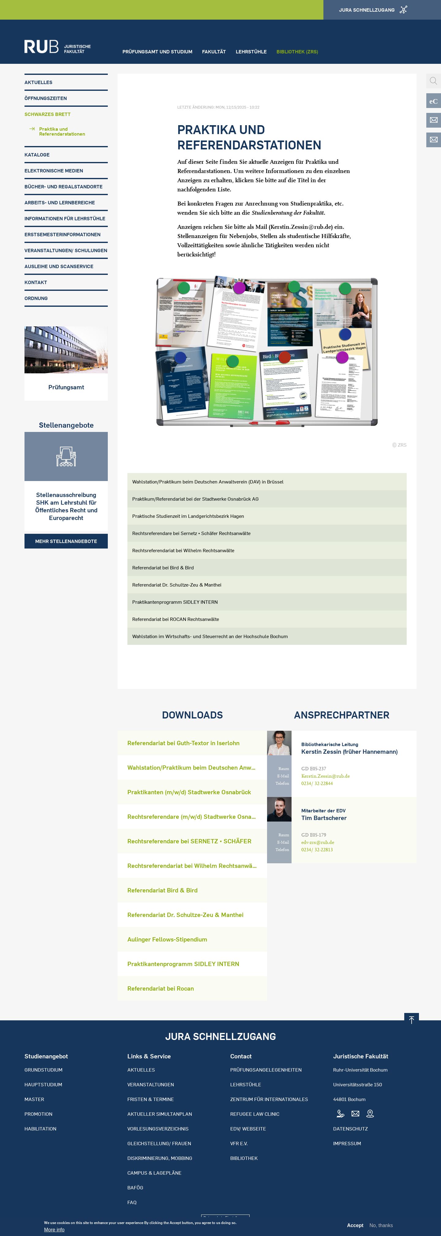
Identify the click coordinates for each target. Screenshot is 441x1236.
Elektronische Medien (53, 170)
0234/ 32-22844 (317, 783)
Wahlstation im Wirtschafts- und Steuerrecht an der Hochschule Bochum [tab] (210, 636)
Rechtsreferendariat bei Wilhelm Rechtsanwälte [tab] (183, 550)
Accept (355, 1227)
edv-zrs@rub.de (317, 842)
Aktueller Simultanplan (159, 1114)
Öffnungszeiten (45, 98)
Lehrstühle (251, 51)
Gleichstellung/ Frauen (159, 1143)
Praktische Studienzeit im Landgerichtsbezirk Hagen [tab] (188, 516)
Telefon (282, 783)
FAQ (132, 1202)
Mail (355, 1114)
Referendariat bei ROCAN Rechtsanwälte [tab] (175, 619)
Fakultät (214, 51)
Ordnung (36, 298)
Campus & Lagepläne (154, 1173)
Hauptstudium (43, 1084)
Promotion (38, 1114)
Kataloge (37, 155)
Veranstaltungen (150, 1084)
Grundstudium (43, 1070)
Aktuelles (38, 82)
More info (54, 1231)
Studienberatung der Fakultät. (288, 212)
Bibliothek (244, 1158)
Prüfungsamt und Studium (157, 51)
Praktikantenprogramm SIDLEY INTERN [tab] (175, 602)
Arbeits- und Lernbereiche (59, 202)
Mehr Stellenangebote (66, 541)
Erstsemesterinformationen (62, 234)
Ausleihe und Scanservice (58, 266)
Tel (340, 1114)
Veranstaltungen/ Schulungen (65, 250)
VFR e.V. (239, 1143)
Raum (283, 768)
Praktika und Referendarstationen (62, 131)
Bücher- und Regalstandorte (63, 186)
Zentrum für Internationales (269, 1099)
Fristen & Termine (150, 1099)
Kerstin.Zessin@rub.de (300, 226)
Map (370, 1114)
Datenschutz (350, 1129)
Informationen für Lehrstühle (64, 218)
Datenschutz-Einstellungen (225, 1218)
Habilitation (40, 1129)
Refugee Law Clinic (254, 1114)
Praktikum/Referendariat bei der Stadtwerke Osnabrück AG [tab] (195, 499)
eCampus (433, 100)
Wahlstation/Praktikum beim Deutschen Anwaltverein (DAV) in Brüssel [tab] (208, 482)
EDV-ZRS (433, 140)
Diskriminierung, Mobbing (159, 1158)
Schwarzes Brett (47, 114)
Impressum (347, 1143)
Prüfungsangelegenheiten (266, 1070)
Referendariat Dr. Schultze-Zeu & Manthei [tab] (176, 585)
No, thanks (381, 1227)
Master (34, 1099)
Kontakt (35, 282)
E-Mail (283, 776)
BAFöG (135, 1187)
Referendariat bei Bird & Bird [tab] (163, 567)
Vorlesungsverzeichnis (158, 1129)
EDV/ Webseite (248, 1129)
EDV (433, 120)
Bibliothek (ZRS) (297, 51)
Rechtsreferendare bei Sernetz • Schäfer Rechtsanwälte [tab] (191, 533)
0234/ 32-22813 (317, 850)
